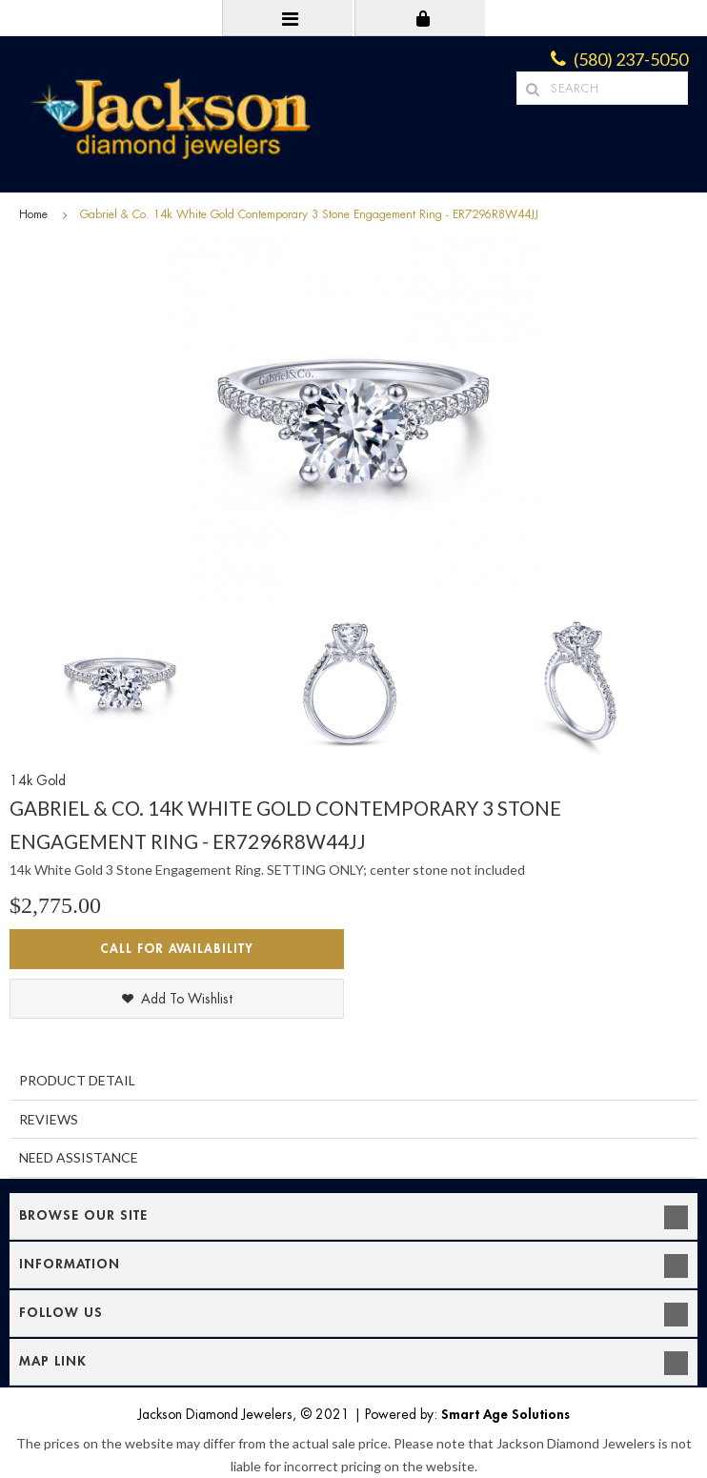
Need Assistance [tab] (78, 1157)
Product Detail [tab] (77, 1080)
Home (33, 214)
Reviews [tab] (48, 1119)
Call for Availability (176, 948)
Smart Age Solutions (505, 1414)
